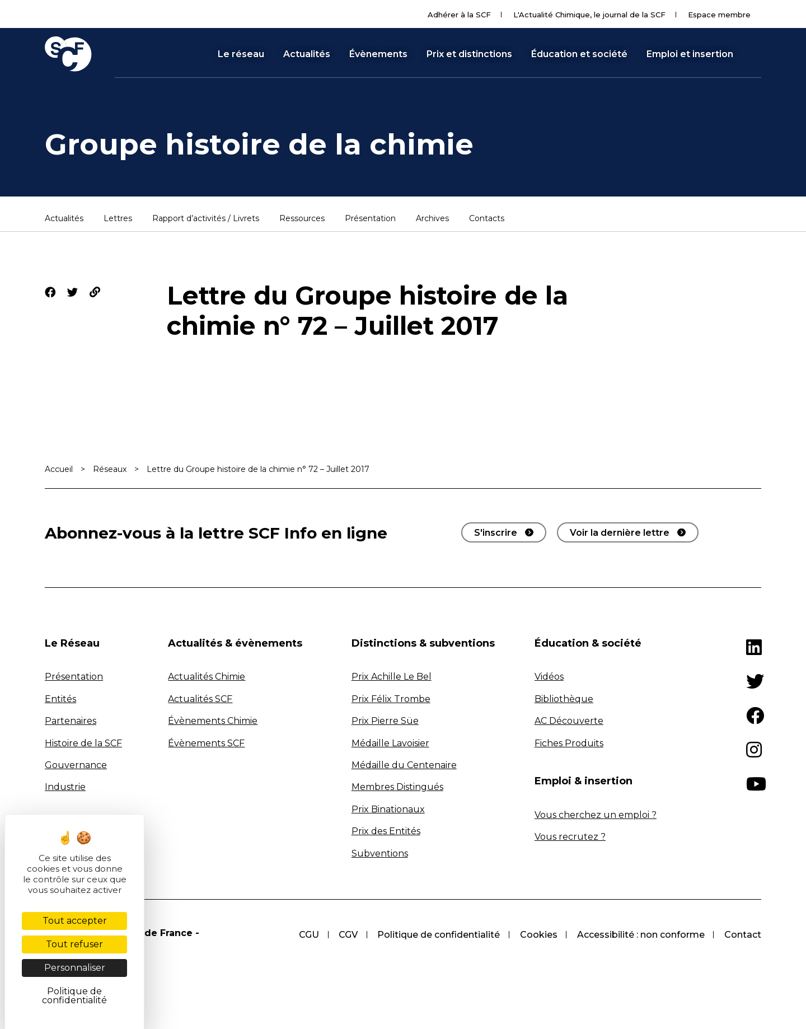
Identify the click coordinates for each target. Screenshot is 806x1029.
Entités (60, 699)
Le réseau (241, 54)
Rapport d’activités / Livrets (205, 218)
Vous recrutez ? (570, 836)
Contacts (486, 218)
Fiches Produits (569, 743)
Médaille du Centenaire (404, 765)
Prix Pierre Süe (385, 720)
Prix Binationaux (388, 809)
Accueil (59, 469)
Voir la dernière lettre (619, 532)
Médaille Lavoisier (390, 743)
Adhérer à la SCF (459, 14)
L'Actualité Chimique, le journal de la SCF (589, 14)
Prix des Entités (386, 831)
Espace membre (719, 14)
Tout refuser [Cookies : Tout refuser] (74, 944)
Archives (432, 218)
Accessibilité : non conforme (640, 934)
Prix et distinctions (469, 54)
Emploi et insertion (689, 54)
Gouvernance (76, 765)
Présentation (370, 218)
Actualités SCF (200, 699)
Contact (742, 934)
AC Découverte (569, 720)
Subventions (380, 853)
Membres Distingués (397, 787)
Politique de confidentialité (437, 934)
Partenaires (70, 720)
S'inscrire (495, 532)
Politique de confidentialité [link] (74, 995)
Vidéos (549, 676)
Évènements (378, 54)
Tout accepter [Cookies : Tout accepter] (75, 920)
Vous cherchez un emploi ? (596, 815)
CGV (346, 934)
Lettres (118, 218)
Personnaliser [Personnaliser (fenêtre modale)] (74, 967)
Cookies (537, 934)
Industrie (65, 787)
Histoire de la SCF (83, 743)
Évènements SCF (206, 743)
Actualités (306, 54)
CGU (307, 934)
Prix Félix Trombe (391, 699)
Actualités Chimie (206, 676)
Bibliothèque (564, 699)
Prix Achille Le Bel (392, 676)
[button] (756, 54)
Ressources (302, 218)
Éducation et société (579, 54)
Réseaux (109, 469)
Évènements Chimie (212, 720)
